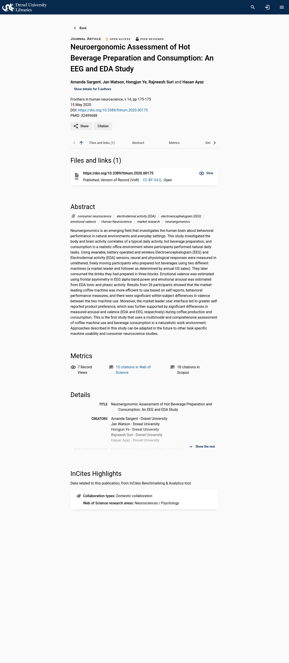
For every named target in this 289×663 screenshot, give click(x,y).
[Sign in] (267, 7)
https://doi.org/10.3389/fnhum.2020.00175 (113, 110)
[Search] (252, 7)
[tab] (102, 142)
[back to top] (81, 143)
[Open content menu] (281, 7)
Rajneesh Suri (161, 82)
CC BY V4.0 (152, 180)
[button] (206, 173)
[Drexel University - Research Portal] (24, 7)
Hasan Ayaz (193, 82)
